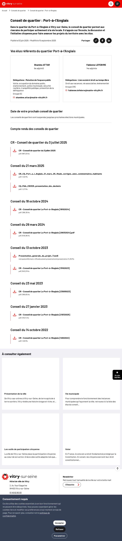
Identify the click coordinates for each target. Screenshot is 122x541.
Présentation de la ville (15, 393)
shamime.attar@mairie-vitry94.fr (30, 97)
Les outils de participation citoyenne (22, 449)
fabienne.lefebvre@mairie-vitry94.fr (84, 90)
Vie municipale (72, 393)
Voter (68, 449)
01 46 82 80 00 (16, 492)
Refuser (59, 529)
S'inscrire (73, 485)
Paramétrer (59, 536)
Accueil (4, 11)
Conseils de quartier (18, 11)
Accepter (59, 523)
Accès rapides (117, 375)
